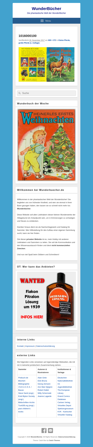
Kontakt (20, 346)
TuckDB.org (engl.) (26, 405)
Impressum (30, 346)
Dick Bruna (42, 381)
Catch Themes (54, 440)
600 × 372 (52, 40)
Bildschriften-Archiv (26, 402)
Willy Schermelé (44, 393)
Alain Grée (42, 378)
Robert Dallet (43, 390)
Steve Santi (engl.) (26, 393)
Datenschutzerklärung (45, 346)
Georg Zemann (44, 384)
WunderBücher (46, 8)
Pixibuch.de (23, 378)
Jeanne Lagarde (45, 396)
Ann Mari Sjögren (45, 387)
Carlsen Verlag (64, 402)
